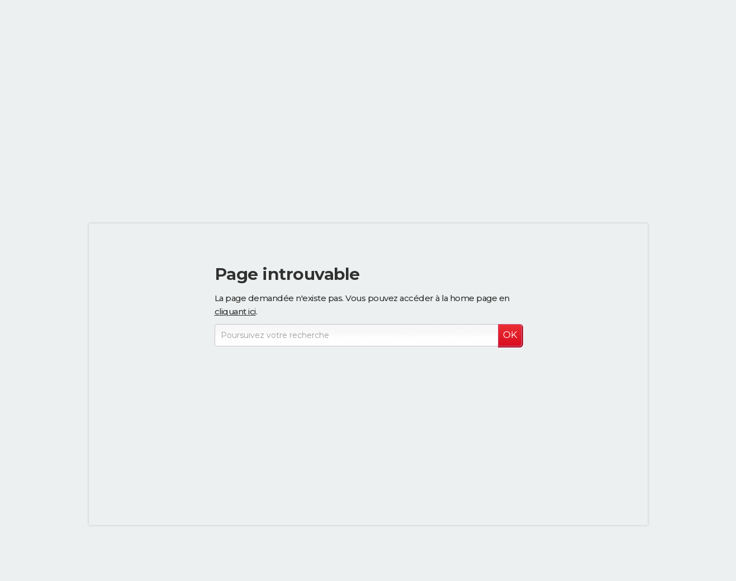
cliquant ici (235, 311)
